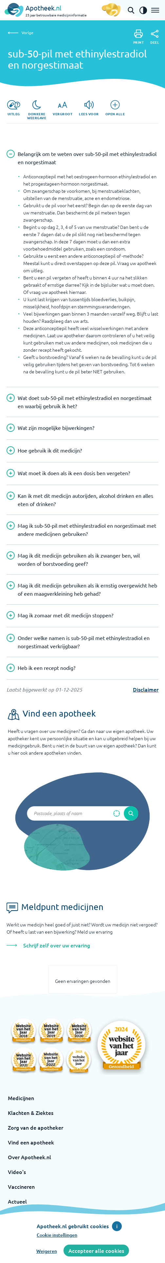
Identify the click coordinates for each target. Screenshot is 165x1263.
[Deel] (154, 37)
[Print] (138, 37)
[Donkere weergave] (36, 110)
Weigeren (46, 1251)
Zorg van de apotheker (35, 1127)
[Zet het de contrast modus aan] (143, 10)
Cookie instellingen (57, 1235)
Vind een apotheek (31, 1142)
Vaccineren (21, 1186)
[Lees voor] (89, 108)
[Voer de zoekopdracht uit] (131, 813)
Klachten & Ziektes (30, 1112)
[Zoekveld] (82, 813)
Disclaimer (145, 689)
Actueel (17, 1201)
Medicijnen (21, 1097)
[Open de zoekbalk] (131, 10)
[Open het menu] (155, 10)
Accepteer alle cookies (96, 1250)
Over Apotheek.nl (29, 1157)
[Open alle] (115, 108)
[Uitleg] (14, 108)
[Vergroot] (62, 108)
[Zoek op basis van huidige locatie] (116, 813)
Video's (17, 1171)
